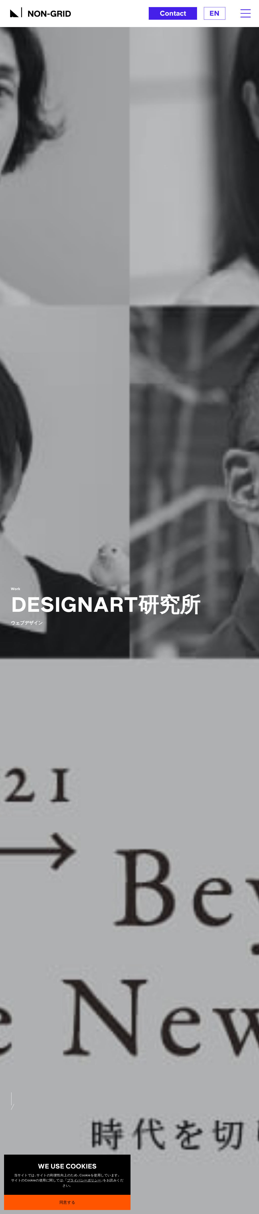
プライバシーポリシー (84, 1180)
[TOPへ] (40, 11)
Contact (173, 13)
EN (214, 13)
